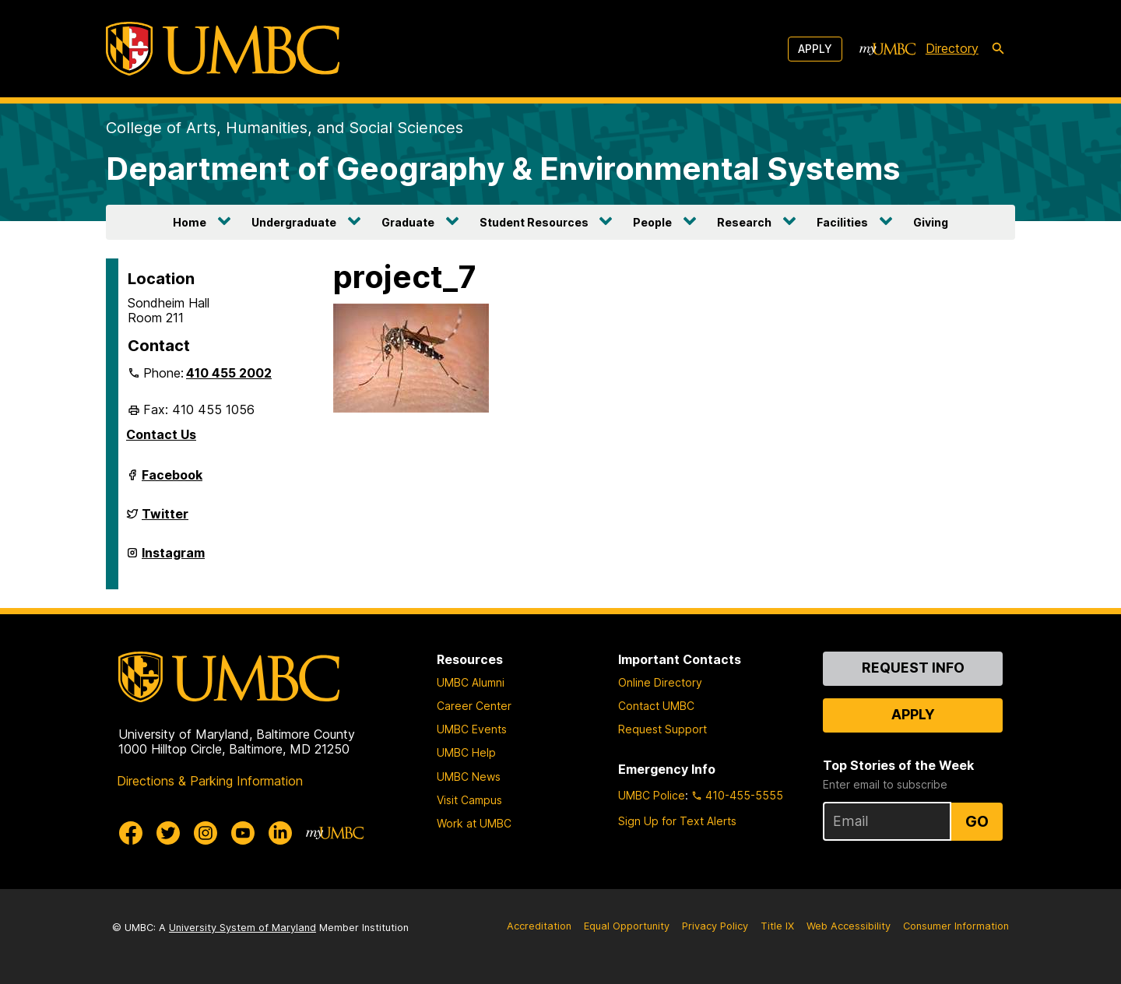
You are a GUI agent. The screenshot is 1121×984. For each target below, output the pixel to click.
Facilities (842, 222)
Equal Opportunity (626, 926)
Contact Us (161, 434)
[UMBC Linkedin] (280, 833)
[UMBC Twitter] (168, 833)
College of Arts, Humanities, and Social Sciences (284, 127)
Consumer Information (956, 926)
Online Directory (660, 682)
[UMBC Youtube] (243, 833)
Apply (815, 48)
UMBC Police (651, 795)
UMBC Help (466, 752)
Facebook (172, 481)
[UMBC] (222, 48)
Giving (930, 222)
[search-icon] (998, 49)
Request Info (913, 667)
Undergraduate (293, 222)
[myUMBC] (887, 49)
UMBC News (469, 776)
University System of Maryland (242, 927)
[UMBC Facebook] (131, 833)
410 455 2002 (229, 373)
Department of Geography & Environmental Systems (503, 168)
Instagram (173, 559)
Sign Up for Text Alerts (677, 821)
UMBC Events (472, 729)
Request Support (662, 729)
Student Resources (534, 222)
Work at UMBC (474, 823)
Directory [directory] (952, 48)
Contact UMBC (656, 705)
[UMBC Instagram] (205, 833)
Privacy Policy (715, 926)
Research (744, 222)
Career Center (474, 705)
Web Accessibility (848, 926)
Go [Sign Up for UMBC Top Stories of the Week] (977, 821)
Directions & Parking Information (210, 781)
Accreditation (539, 926)
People (652, 222)
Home (189, 222)
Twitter (165, 520)
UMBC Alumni (470, 682)
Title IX (777, 926)
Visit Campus (469, 800)
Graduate (407, 222)
